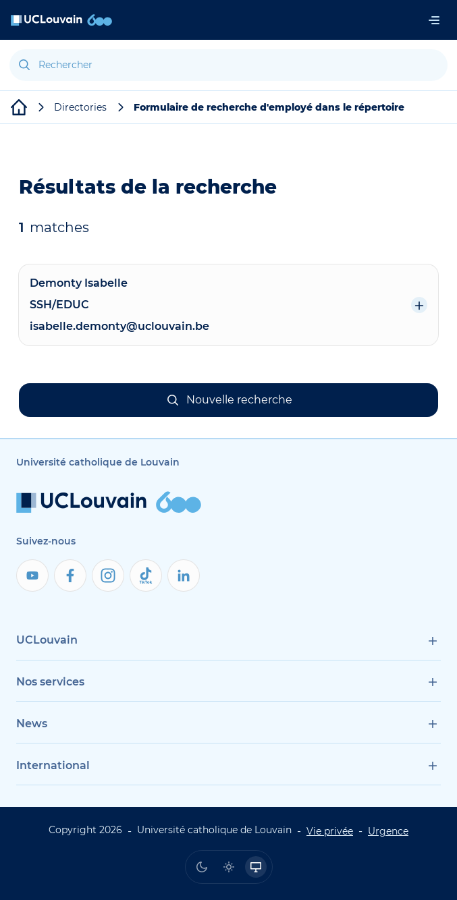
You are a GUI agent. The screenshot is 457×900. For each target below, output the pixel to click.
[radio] (202, 867)
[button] (228, 400)
